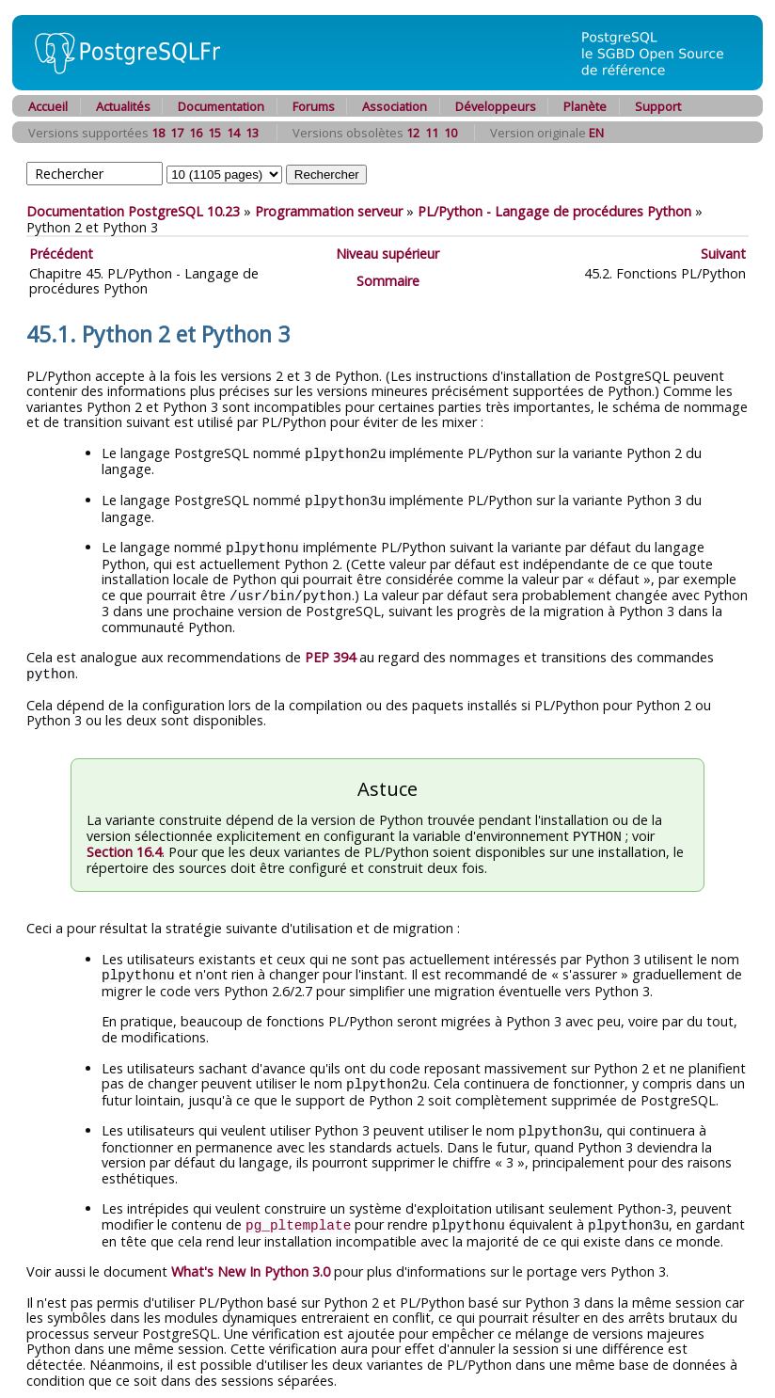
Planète (585, 106)
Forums (314, 106)
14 (233, 132)
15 (214, 132)
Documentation (221, 106)
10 (450, 132)
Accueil (48, 106)
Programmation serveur (329, 211)
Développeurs (495, 106)
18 (158, 132)
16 (195, 132)
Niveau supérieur (387, 253)
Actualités (123, 106)
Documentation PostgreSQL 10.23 (133, 211)
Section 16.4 (124, 846)
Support (658, 106)
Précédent (61, 253)
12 (412, 132)
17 (176, 132)
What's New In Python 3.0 (250, 1262)
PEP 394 (330, 653)
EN (596, 132)
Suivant (723, 253)
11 (431, 132)
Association (394, 106)
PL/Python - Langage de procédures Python (554, 211)
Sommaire (387, 281)
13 (252, 132)
